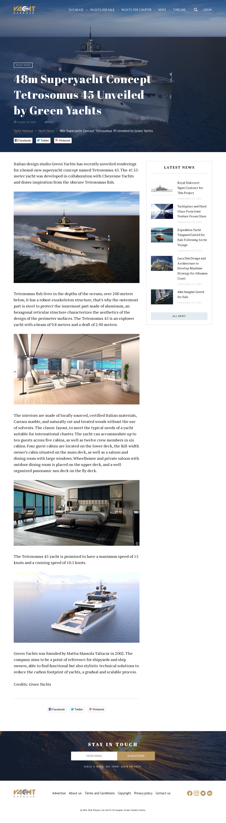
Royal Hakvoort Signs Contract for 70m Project (190, 188)
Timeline (179, 10)
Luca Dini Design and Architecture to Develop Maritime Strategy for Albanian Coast (192, 268)
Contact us (163, 793)
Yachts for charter (136, 10)
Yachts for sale (102, 10)
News (162, 10)
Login (207, 10)
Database (76, 10)
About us (75, 793)
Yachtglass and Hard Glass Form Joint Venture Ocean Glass (191, 211)
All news (179, 316)
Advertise (59, 793)
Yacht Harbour (25, 10)
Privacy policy (143, 793)
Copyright (124, 793)
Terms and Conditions (100, 793)
